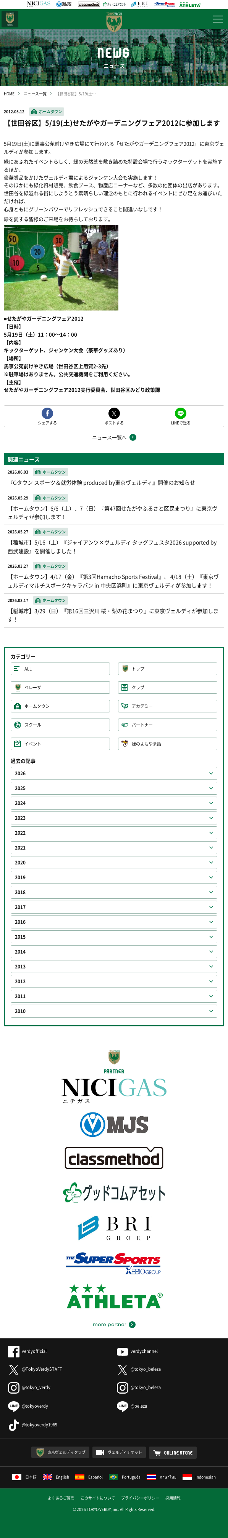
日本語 (24, 1477)
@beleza (132, 1406)
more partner (109, 1324)
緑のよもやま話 (146, 744)
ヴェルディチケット (125, 1452)
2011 (20, 996)
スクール (32, 725)
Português (125, 1477)
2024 (20, 803)
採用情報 (173, 1498)
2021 (20, 847)
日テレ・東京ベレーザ (10, 19)
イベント (32, 744)
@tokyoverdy (28, 1406)
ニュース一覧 (35, 93)
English (56, 1477)
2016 (20, 922)
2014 (20, 951)
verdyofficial (27, 1351)
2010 (20, 1011)
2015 (20, 936)
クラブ (138, 687)
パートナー (142, 725)
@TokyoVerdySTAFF (35, 1369)
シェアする (47, 422)
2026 (20, 773)
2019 (20, 877)
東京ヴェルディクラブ (66, 1452)
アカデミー (142, 706)
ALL (28, 669)
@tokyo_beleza (139, 1369)
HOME (9, 93)
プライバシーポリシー (140, 1498)
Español (89, 1477)
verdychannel (137, 1351)
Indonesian (199, 1477)
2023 (20, 818)
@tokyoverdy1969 (32, 1424)
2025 (20, 788)
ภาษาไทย (161, 1477)
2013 (20, 966)
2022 (20, 832)
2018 (20, 892)
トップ (138, 669)
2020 (20, 862)
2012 (20, 981)
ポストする (114, 422)
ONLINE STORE (178, 1452)
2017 (20, 907)
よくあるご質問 (61, 1498)
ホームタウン (50, 111)
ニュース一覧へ (109, 437)
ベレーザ (32, 687)
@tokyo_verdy (29, 1387)
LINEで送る (181, 422)
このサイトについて (98, 1498)
